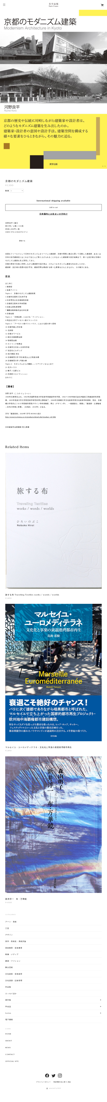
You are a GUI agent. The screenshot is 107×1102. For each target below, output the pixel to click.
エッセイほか (11, 993)
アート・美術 (11, 922)
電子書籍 (9, 1019)
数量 (7, 191)
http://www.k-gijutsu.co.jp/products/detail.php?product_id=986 (30, 417)
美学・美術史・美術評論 (15, 941)
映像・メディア (12, 954)
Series (8, 1013)
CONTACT (10, 1054)
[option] (53, 89)
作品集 (8, 987)
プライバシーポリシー (43, 1082)
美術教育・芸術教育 (13, 948)
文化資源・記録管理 (13, 980)
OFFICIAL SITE (12, 1061)
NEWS (8, 1048)
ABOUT (8, 1041)
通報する (22, 241)
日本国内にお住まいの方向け (53, 214)
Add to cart (53, 207)
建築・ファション (12, 961)
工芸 (7, 928)
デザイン (9, 935)
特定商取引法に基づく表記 (62, 1082)
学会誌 (8, 1006)
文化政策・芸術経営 (13, 974)
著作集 (8, 1000)
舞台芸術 (9, 967)
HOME (8, 1034)
